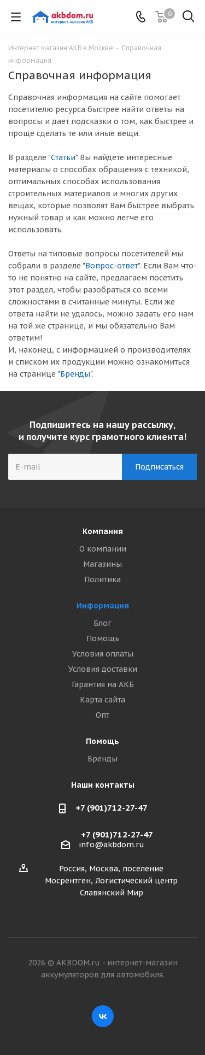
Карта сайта (102, 700)
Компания (103, 531)
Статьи (63, 157)
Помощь (102, 638)
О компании (102, 549)
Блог (102, 623)
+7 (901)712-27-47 (111, 807)
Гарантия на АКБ (103, 684)
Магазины (102, 564)
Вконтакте (103, 1016)
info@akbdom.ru (111, 844)
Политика (102, 579)
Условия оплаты (102, 654)
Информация (103, 606)
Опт (102, 715)
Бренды (75, 374)
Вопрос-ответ (111, 266)
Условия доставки (102, 669)
